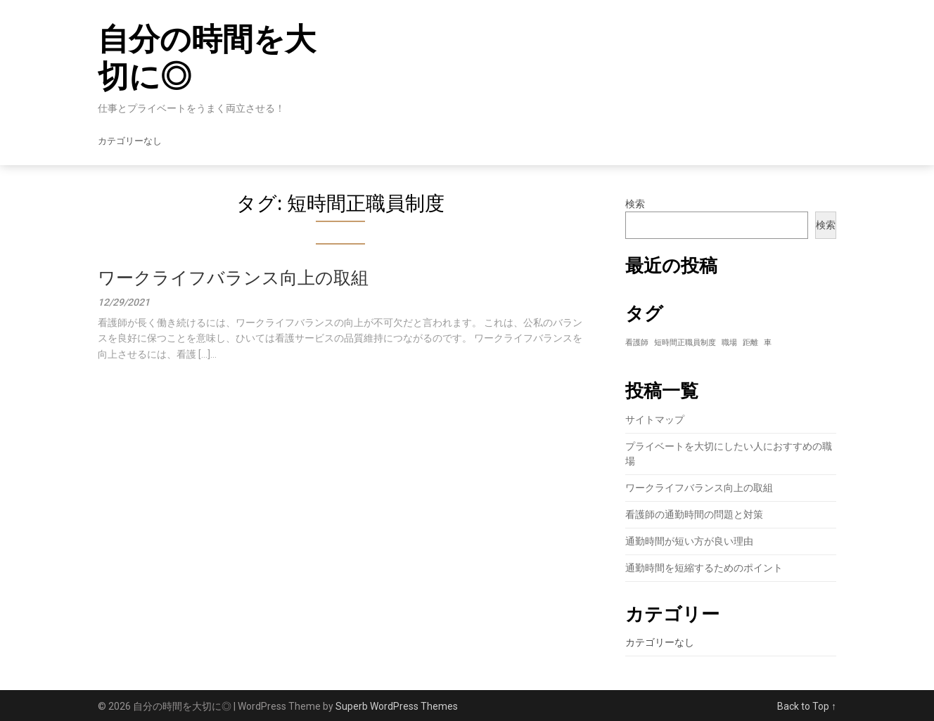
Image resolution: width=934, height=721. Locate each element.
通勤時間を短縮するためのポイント (704, 567)
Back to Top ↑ (806, 706)
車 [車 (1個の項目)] (768, 342)
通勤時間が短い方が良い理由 (689, 541)
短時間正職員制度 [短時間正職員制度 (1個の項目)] (685, 342)
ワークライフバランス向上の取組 (233, 278)
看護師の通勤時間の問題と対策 (694, 514)
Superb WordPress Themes (396, 706)
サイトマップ (654, 419)
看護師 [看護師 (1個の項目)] (636, 342)
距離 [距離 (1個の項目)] (750, 342)
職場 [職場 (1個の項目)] (729, 342)
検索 (635, 203)
